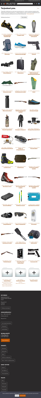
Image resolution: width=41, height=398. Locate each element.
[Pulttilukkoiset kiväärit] (20, 86)
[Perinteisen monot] (7, 180)
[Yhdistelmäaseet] (7, 256)
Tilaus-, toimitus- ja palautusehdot (8, 360)
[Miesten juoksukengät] (20, 48)
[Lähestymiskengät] (34, 105)
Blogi (3, 380)
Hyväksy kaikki (22, 395)
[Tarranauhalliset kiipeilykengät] (7, 29)
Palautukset (4, 348)
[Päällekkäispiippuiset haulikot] (20, 105)
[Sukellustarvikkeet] (20, 276)
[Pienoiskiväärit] (34, 142)
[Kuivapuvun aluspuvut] (20, 123)
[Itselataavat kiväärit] (7, 237)
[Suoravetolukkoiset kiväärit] (20, 180)
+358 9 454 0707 (7, 314)
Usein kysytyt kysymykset (6, 323)
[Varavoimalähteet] (7, 199)
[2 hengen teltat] (20, 29)
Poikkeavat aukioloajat (6, 308)
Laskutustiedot (4, 329)
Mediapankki (4, 386)
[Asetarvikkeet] (7, 276)
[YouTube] (7, 336)
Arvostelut (5, 0)
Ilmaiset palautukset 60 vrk (34, 0)
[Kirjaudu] (34, 3)
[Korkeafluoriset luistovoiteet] (20, 256)
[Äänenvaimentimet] (7, 105)
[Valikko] (1, 3)
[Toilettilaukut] (20, 161)
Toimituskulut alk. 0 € (19, 0)
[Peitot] (34, 86)
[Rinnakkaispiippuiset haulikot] (34, 180)
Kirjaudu (3, 367)
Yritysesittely (4, 389)
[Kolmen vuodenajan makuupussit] (34, 29)
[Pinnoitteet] (34, 218)
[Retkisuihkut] (34, 237)
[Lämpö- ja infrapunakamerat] (20, 142)
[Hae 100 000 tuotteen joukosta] (25, 3)
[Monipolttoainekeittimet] (7, 142)
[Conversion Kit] (34, 256)
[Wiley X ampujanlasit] (20, 218)
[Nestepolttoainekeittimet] (34, 123)
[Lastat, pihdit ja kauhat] (20, 237)
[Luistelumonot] (7, 161)
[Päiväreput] (7, 48)
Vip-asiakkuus (4, 370)
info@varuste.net (4, 316)
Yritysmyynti (4, 326)
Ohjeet (3, 354)
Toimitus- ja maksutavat (6, 357)
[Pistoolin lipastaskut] (7, 123)
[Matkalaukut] (20, 67)
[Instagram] (5, 336)
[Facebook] (2, 336)
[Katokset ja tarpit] (7, 86)
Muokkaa (17, 395)
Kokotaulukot (4, 383)
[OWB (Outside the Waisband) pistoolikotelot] (34, 67)
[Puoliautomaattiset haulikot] (34, 161)
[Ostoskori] (36, 3)
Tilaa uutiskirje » (5, 340)
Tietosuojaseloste (30, 14)
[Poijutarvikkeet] (34, 276)
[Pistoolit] (34, 48)
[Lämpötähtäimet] (7, 218)
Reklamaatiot (4, 351)
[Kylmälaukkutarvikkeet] (34, 199)
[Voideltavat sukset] (20, 199)
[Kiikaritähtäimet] (7, 67)
